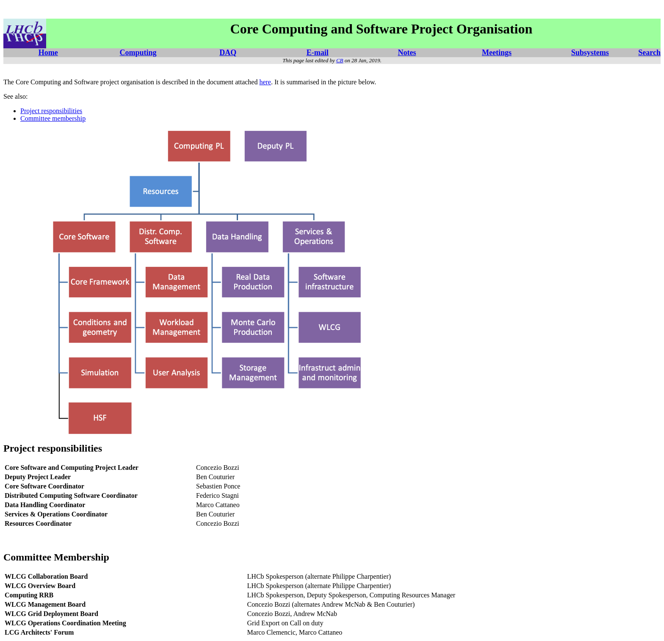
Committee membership (53, 118)
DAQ (227, 52)
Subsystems (590, 52)
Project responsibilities (51, 110)
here (265, 82)
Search (649, 52)
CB (339, 60)
